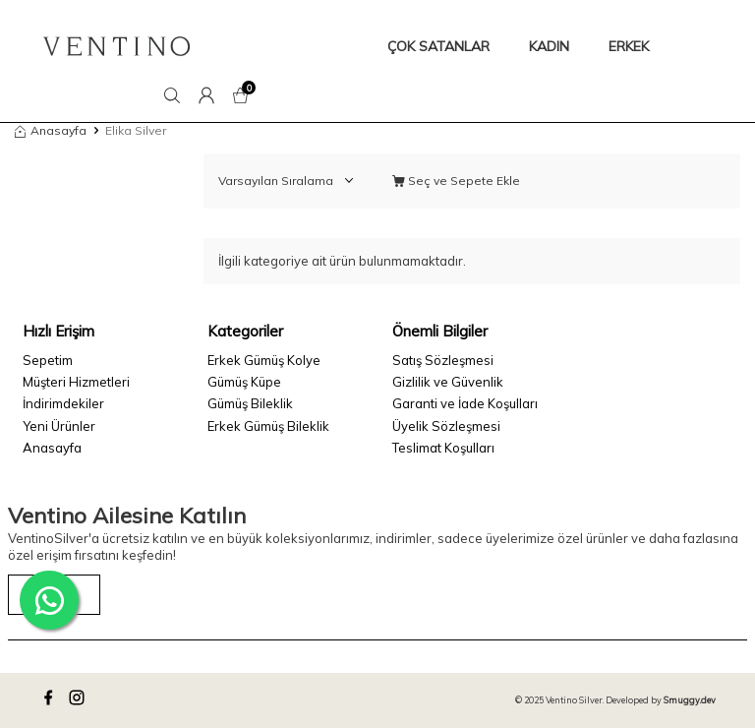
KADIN (549, 46)
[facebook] (51, 700)
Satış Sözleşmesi (443, 360)
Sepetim (48, 360)
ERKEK (629, 46)
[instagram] (79, 700)
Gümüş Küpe (244, 382)
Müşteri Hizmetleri (76, 382)
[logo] (116, 46)
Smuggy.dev (690, 700)
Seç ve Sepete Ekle (456, 180)
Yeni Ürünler (59, 426)
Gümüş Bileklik (250, 403)
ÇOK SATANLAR (438, 46)
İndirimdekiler (63, 403)
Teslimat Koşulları (443, 447)
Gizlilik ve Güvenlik (447, 382)
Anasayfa (51, 130)
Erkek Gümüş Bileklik (268, 426)
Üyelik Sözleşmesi (446, 426)
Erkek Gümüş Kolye (263, 360)
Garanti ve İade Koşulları (465, 403)
